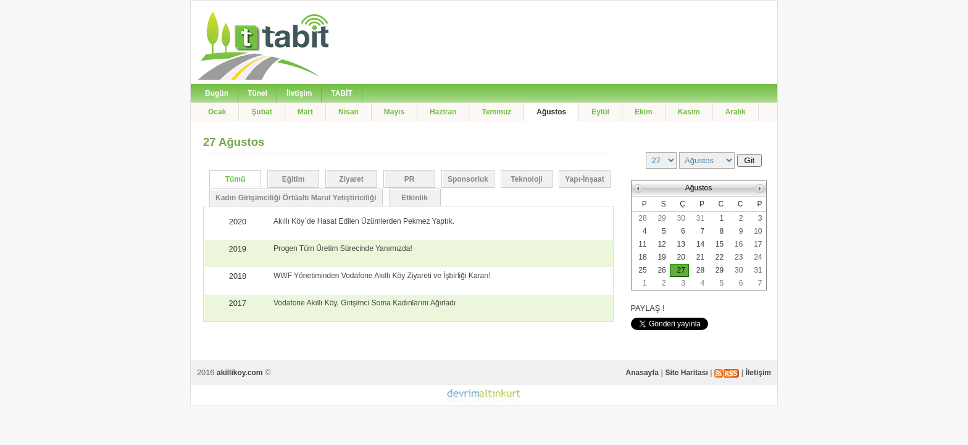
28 (642, 218)
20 (681, 257)
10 (758, 231)
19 (661, 257)
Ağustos (551, 112)
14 (700, 244)
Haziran (443, 112)
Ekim (644, 112)
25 (642, 270)
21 (700, 257)
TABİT (341, 93)
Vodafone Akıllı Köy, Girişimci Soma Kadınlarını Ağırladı (364, 303)
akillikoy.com (239, 372)
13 (681, 244)
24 (758, 257)
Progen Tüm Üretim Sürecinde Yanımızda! (342, 248)
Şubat (261, 112)
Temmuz (496, 112)
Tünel (257, 93)
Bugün (216, 93)
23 (739, 257)
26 (661, 270)
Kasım (689, 112)
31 (700, 218)
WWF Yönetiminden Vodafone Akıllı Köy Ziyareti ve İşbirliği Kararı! (382, 275)
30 (681, 218)
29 (661, 218)
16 (739, 244)
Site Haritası (686, 372)
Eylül (600, 112)
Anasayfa (642, 372)
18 (642, 257)
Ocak (217, 112)
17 (758, 244)
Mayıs (394, 112)
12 (661, 244)
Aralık (735, 112)
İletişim (299, 93)
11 (642, 244)
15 (720, 244)
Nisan (348, 112)
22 (720, 257)
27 (681, 270)
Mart (305, 112)
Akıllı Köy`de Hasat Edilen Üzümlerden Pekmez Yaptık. (363, 221)
